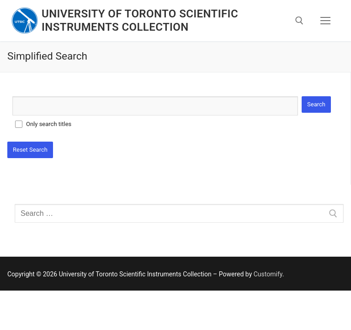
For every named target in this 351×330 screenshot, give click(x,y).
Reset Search (30, 149)
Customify (268, 274)
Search (316, 104)
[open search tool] (299, 20)
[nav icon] (325, 20)
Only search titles (48, 124)
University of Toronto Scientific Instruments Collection (140, 20)
